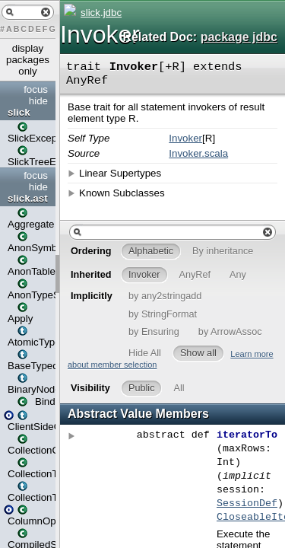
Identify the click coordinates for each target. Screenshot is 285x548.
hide (38, 101)
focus (36, 89)
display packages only (27, 60)
